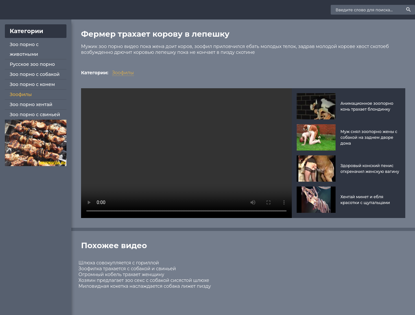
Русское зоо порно (32, 64)
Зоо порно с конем (32, 84)
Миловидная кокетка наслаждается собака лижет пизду (144, 286)
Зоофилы (21, 94)
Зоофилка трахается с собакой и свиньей (127, 269)
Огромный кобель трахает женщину (121, 274)
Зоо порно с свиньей (35, 114)
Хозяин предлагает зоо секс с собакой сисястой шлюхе (143, 280)
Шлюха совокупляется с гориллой (118, 263)
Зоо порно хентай (31, 104)
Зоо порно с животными (24, 49)
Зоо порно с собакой (35, 74)
